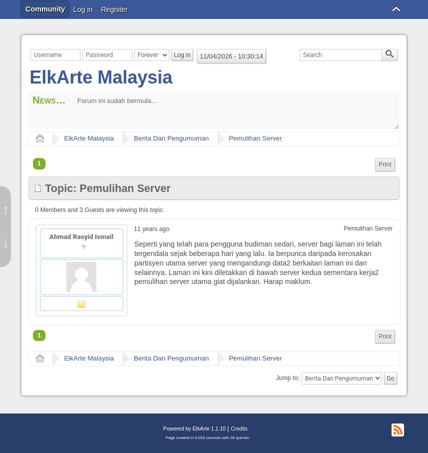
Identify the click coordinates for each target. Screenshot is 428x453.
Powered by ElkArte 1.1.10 (194, 429)
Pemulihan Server (255, 138)
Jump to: (287, 378)
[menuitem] (385, 165)
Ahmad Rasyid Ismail (81, 236)
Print (385, 164)
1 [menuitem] (39, 163)
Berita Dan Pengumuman (171, 138)
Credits (239, 429)
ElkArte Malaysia (100, 77)
